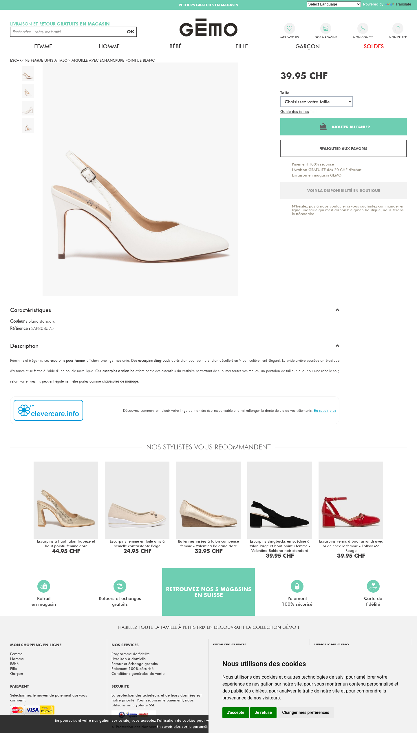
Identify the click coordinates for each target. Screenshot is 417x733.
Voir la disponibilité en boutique (343, 190)
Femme (43, 46)
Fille (241, 46)
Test (313, 111)
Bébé (175, 46)
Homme (109, 46)
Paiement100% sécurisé (297, 593)
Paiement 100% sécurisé (313, 164)
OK (130, 31)
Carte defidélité (373, 593)
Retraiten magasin (44, 593)
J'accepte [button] (235, 712)
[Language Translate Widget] (334, 4)
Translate (398, 4)
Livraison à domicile (128, 658)
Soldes (374, 46)
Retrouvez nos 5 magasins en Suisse (208, 592)
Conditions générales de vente (137, 673)
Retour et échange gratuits (134, 663)
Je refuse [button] (263, 712)
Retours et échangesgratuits (120, 593)
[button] (174, 311)
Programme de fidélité (130, 653)
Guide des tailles (294, 111)
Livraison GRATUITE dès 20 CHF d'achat (326, 169)
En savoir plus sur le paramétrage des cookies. (197, 726)
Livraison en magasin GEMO (316, 175)
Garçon (307, 46)
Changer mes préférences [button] (305, 712)
